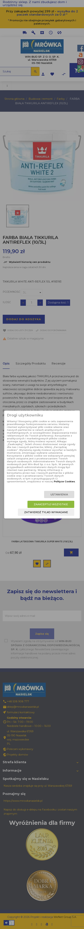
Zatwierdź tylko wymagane (46, 512)
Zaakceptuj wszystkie (51, 504)
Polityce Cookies (64, 481)
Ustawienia (59, 494)
